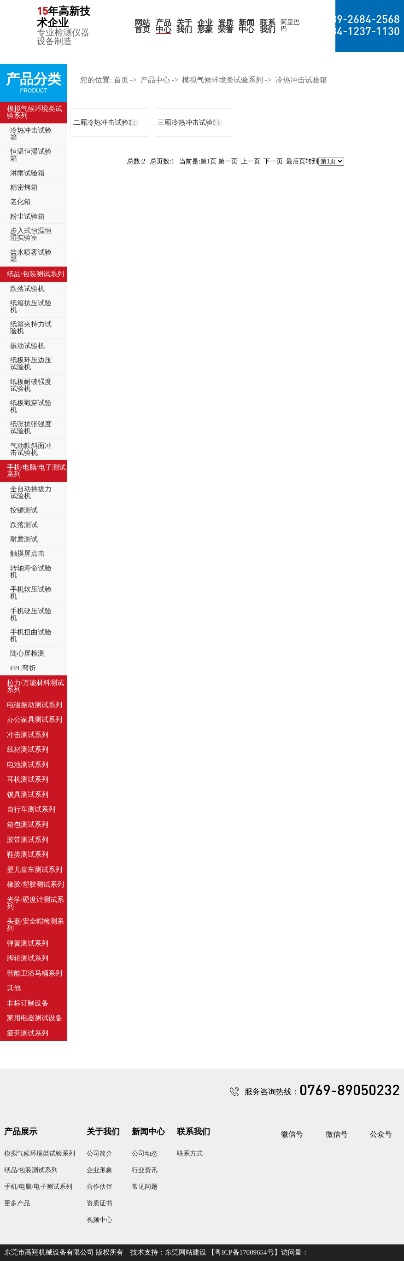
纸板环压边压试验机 (31, 363)
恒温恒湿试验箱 (31, 155)
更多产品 (17, 1203)
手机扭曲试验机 (31, 635)
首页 (121, 80)
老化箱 (20, 201)
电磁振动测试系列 (34, 705)
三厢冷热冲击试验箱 (189, 122)
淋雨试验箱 (27, 173)
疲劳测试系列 (27, 1033)
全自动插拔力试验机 (31, 492)
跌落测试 (24, 525)
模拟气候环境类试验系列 (34, 112)
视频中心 (99, 1219)
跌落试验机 (27, 288)
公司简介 (99, 1153)
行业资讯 (145, 1170)
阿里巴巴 (290, 25)
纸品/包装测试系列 (35, 274)
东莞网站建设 (185, 1252)
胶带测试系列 (27, 839)
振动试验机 (27, 345)
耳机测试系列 (27, 779)
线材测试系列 (27, 749)
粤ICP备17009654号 (244, 1252)
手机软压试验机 (31, 593)
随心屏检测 (27, 653)
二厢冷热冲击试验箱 (104, 122)
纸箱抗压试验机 (31, 306)
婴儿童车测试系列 (34, 869)
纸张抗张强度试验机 (31, 427)
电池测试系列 (27, 764)
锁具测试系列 (27, 794)
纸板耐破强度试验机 (31, 385)
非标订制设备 (27, 1003)
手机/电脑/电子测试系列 (36, 471)
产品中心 (163, 26)
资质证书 (99, 1203)
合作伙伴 (99, 1186)
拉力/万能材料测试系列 (35, 686)
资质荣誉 (226, 26)
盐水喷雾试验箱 (31, 256)
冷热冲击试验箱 (31, 134)
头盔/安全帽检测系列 (35, 925)
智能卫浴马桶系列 (34, 973)
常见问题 (145, 1186)
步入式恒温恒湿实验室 (31, 234)
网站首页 (142, 26)
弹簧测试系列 (27, 943)
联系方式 (190, 1153)
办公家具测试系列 (34, 719)
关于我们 (184, 26)
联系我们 (267, 26)
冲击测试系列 (27, 734)
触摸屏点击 (27, 553)
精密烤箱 (24, 187)
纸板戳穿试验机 (31, 406)
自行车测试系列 (31, 809)
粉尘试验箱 (27, 216)
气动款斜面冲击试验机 (31, 449)
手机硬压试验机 (31, 614)
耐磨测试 (24, 539)
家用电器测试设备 (34, 1018)
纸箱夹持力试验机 (31, 327)
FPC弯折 (23, 668)
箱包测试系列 (27, 824)
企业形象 (205, 26)
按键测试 (24, 510)
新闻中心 (246, 26)
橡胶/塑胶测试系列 (35, 884)
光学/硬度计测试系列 (35, 903)
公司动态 (145, 1153)
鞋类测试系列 (27, 854)
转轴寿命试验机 (31, 571)
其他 (14, 988)
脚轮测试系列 (27, 958)
